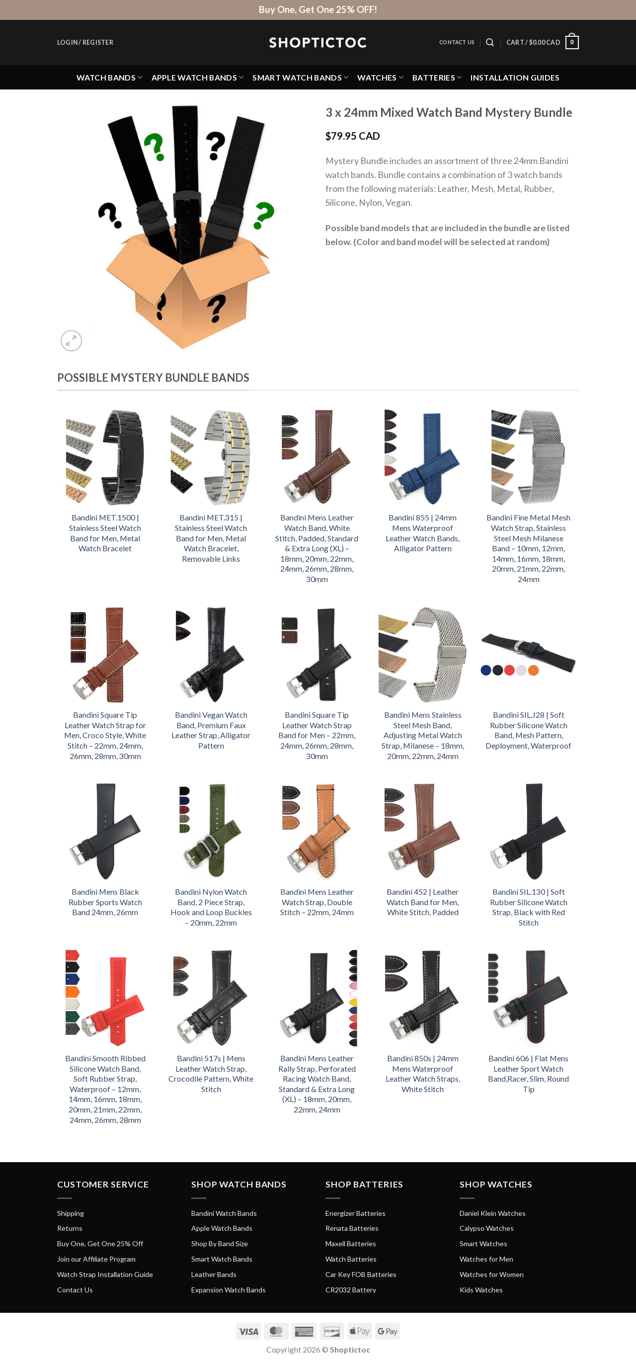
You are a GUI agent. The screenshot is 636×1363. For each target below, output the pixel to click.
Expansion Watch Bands (228, 1289)
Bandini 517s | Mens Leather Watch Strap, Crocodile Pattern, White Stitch (210, 1073)
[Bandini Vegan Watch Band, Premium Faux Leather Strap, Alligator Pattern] (211, 655)
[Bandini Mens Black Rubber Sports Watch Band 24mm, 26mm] (105, 831)
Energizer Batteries (355, 1213)
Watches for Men (486, 1259)
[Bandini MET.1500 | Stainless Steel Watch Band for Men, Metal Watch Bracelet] (105, 458)
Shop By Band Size (219, 1243)
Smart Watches (483, 1243)
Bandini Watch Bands (224, 1213)
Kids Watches (481, 1289)
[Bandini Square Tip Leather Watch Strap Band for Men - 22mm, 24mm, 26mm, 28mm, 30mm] (317, 655)
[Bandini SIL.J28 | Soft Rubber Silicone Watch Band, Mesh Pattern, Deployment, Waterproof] (528, 655)
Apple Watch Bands (198, 77)
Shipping (70, 1213)
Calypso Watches (487, 1228)
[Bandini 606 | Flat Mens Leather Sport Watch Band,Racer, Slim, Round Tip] (528, 998)
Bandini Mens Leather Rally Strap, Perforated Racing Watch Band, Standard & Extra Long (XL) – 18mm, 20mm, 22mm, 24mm (317, 1083)
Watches (380, 77)
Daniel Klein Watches (493, 1213)
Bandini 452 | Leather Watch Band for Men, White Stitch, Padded (423, 902)
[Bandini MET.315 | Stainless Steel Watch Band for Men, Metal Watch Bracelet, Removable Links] (211, 458)
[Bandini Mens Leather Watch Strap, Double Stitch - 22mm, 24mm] (317, 831)
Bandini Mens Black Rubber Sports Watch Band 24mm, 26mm (105, 902)
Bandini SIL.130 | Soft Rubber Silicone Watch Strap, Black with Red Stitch (528, 907)
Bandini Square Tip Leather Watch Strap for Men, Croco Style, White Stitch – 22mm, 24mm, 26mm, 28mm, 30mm (105, 735)
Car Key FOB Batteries (361, 1274)
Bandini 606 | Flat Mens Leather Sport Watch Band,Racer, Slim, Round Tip (528, 1073)
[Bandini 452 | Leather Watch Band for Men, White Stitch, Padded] (423, 831)
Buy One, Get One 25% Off (100, 1243)
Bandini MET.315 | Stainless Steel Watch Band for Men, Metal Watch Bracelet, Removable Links (211, 537)
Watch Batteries (351, 1259)
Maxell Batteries (350, 1243)
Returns (69, 1228)
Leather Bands (214, 1274)
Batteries (437, 77)
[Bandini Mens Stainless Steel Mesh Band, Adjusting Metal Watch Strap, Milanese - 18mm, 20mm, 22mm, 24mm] (423, 655)
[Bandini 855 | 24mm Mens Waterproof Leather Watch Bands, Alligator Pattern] (423, 458)
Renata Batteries (352, 1228)
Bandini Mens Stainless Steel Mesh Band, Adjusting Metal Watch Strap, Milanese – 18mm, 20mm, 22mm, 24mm (423, 735)
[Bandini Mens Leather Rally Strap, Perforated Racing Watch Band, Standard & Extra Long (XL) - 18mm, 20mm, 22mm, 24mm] (317, 998)
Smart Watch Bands (300, 77)
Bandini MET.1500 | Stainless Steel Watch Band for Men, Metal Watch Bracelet (105, 532)
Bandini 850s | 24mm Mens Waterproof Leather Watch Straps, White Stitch (423, 1073)
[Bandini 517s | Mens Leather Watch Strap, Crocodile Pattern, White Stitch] (211, 998)
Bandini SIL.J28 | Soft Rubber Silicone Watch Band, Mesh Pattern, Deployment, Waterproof (528, 730)
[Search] (490, 42)
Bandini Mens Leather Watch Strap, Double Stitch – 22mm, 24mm (317, 902)
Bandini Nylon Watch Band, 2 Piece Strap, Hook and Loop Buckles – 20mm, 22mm (211, 907)
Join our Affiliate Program (96, 1259)
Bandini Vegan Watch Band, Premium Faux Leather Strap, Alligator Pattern (210, 730)
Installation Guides (515, 77)
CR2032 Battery (350, 1289)
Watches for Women (492, 1274)
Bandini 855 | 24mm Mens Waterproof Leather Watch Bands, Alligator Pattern (423, 532)
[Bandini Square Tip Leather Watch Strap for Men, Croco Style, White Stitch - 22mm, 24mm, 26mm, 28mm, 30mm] (105, 655)
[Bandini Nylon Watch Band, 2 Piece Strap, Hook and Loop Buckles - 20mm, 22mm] (211, 831)
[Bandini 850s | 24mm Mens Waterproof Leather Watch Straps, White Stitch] (423, 998)
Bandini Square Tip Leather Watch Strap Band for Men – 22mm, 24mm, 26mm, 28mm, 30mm (316, 735)
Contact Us (457, 42)
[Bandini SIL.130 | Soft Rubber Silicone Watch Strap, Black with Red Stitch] (528, 831)
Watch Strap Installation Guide (105, 1274)
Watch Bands (110, 77)
